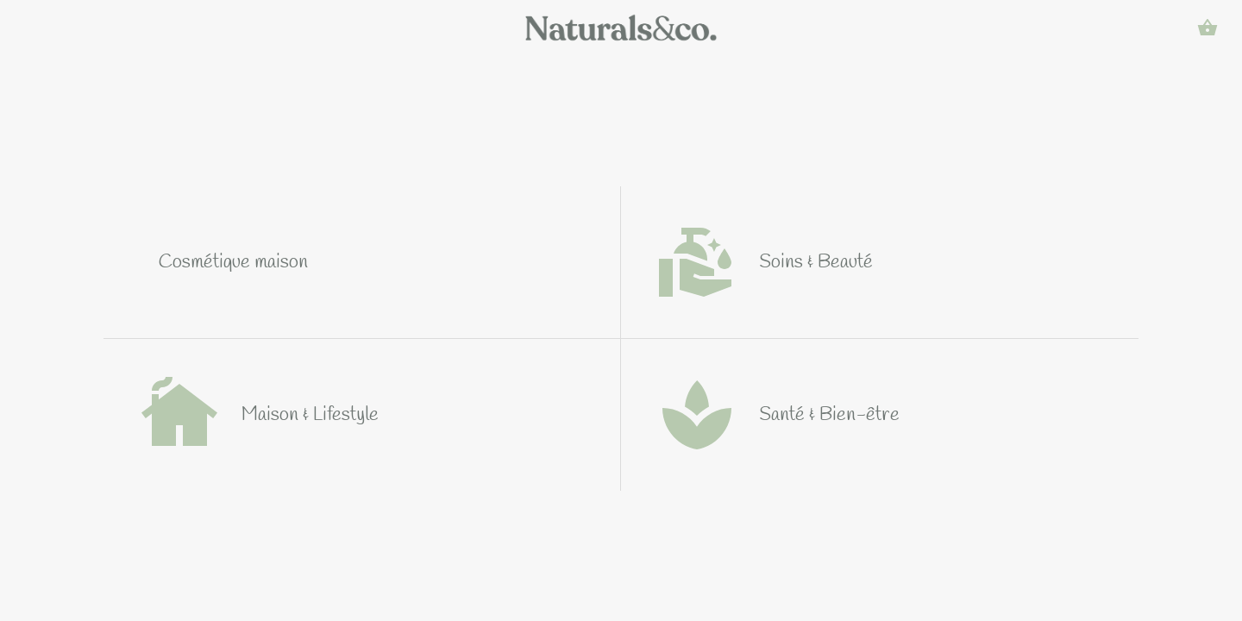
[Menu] (34, 27)
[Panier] (1207, 27)
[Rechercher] (1162, 27)
